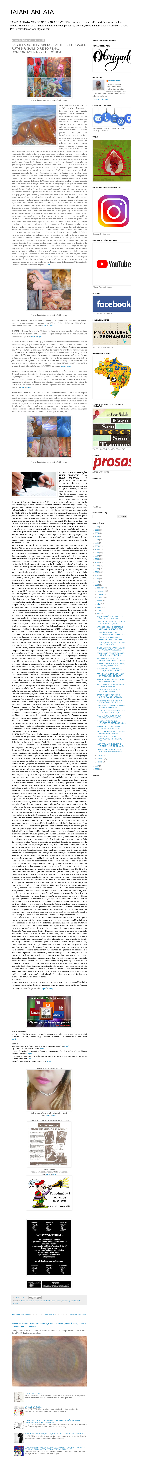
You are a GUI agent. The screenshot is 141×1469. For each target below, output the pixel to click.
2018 (97, 553)
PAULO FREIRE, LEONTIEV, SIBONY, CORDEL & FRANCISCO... (111, 685)
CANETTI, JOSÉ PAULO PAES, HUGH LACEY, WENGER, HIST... (111, 623)
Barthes (31, 1301)
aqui (49, 264)
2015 (97, 562)
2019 (97, 549)
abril (99, 614)
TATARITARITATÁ (32, 12)
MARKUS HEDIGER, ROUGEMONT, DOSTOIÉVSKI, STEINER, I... (110, 701)
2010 (97, 579)
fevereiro (100, 759)
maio (99, 610)
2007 (97, 766)
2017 (97, 556)
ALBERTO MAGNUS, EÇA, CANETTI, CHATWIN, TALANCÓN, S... (111, 665)
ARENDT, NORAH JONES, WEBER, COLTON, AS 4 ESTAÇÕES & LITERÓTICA (55, 1434)
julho (99, 604)
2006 (97, 769)
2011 (97, 575)
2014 (97, 566)
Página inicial (50, 1314)
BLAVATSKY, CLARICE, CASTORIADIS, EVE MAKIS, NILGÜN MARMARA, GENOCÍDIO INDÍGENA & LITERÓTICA (53, 1421)
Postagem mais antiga (78, 1314)
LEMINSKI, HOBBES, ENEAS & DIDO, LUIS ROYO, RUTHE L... (111, 644)
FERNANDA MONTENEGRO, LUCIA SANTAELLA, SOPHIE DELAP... (110, 675)
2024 (97, 533)
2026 (97, 527)
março (99, 755)
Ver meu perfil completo (101, 99)
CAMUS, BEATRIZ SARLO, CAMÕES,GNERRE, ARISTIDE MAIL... (109, 739)
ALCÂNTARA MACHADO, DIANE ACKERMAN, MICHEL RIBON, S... (110, 745)
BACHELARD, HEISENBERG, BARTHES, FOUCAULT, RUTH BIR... (111, 659)
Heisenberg (66, 1301)
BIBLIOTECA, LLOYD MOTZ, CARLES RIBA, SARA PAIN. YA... (111, 680)
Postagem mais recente (21, 1314)
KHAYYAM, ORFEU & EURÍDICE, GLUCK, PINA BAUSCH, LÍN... (109, 670)
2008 (97, 585)
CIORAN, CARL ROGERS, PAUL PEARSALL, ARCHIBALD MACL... (110, 750)
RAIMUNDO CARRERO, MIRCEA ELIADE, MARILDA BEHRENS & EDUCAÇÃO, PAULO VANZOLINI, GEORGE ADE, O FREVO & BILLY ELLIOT (55, 1448)
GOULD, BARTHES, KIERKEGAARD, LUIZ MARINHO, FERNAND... (111, 654)
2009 (97, 582)
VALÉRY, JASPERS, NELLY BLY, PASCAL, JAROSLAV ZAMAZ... (109, 717)
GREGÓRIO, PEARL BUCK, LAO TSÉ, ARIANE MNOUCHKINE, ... (111, 691)
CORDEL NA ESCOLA (33, 1393)
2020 (97, 546)
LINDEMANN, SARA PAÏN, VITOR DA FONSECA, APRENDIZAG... (110, 706)
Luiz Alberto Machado (116, 81)
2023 (97, 536)
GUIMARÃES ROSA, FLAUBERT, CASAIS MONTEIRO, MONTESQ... (111, 633)
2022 (97, 540)
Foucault (58, 1301)
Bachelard (24, 1301)
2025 (97, 530)
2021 (97, 543)
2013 (97, 569)
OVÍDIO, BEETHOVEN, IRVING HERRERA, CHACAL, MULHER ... (110, 638)
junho (99, 607)
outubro (100, 594)
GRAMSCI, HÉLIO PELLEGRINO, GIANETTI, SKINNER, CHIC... (109, 727)
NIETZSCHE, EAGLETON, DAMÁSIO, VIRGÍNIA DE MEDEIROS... (111, 732)
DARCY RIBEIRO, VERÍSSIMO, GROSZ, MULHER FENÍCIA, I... (109, 696)
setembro (100, 598)
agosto (99, 601)
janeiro (99, 762)
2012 (97, 572)
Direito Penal (50, 1301)
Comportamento (40, 1301)
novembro (101, 591)
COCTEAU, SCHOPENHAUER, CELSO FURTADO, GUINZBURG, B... (111, 712)
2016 (97, 559)
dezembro (101, 588)
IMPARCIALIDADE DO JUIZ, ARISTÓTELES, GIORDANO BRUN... (112, 722)
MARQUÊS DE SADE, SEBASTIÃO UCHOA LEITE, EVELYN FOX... (110, 628)
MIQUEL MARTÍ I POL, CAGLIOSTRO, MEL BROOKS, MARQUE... (111, 617)
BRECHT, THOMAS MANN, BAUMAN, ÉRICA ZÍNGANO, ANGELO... (111, 649)
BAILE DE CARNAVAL (33, 1407)
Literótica (74, 1301)
